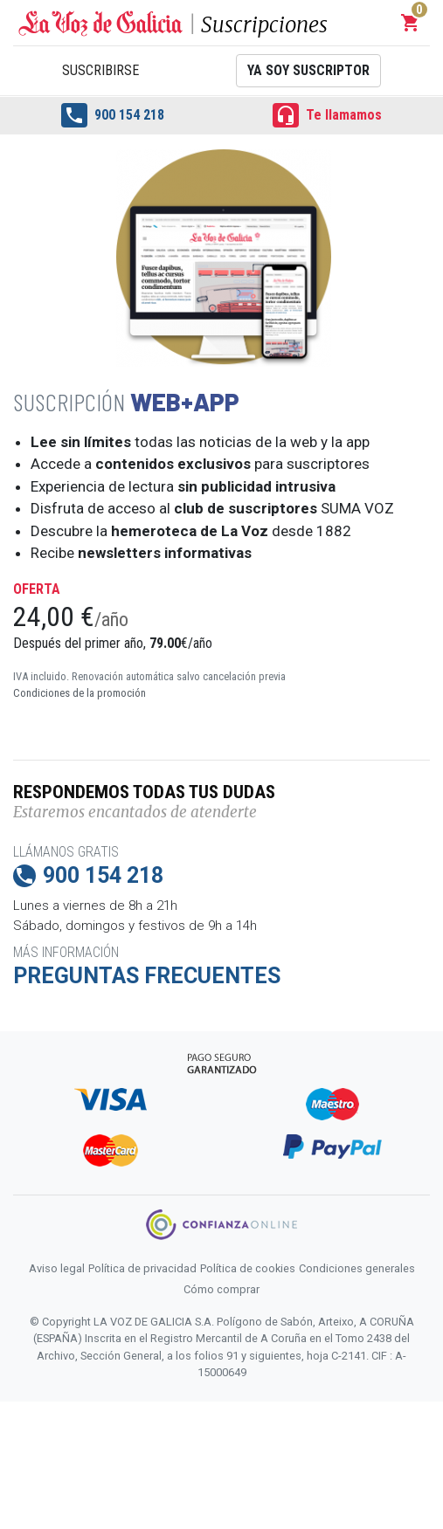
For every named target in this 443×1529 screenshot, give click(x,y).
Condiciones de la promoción (79, 692)
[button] (410, 22)
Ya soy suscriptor (308, 70)
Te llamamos (327, 115)
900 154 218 (112, 115)
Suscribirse (100, 70)
